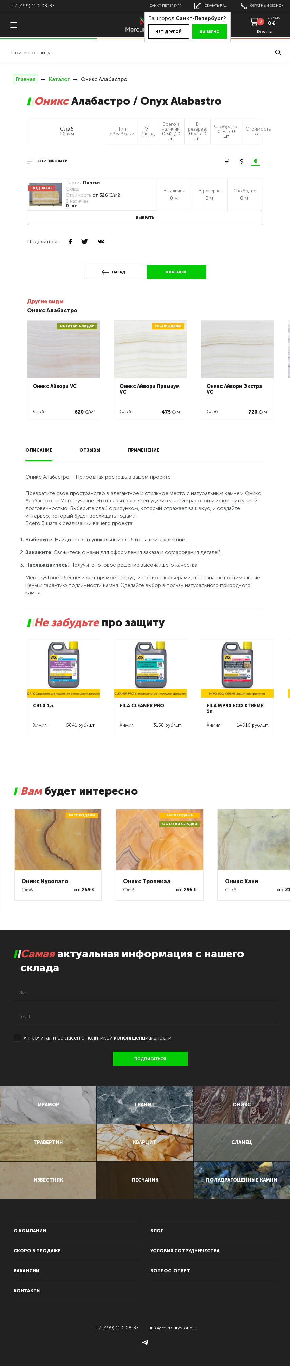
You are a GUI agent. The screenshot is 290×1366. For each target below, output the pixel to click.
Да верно (209, 31)
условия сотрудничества (185, 1250)
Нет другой (168, 31)
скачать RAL (210, 6)
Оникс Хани (241, 881)
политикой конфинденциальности (128, 1037)
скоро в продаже (37, 1250)
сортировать (52, 161)
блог (156, 1230)
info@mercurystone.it (173, 1328)
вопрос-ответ (170, 1270)
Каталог (59, 79)
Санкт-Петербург (165, 6)
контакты (27, 1290)
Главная (25, 79)
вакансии (26, 1270)
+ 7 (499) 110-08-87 (32, 6)
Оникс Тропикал (146, 881)
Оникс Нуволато (45, 881)
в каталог (176, 272)
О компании (30, 1230)
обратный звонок (262, 6)
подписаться (150, 1059)
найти (278, 52)
